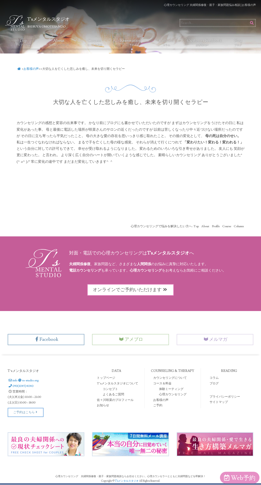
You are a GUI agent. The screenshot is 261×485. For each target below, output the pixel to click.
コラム (214, 378)
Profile (216, 226)
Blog (238, 42)
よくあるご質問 (113, 395)
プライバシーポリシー (225, 397)
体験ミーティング (171, 389)
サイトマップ (219, 402)
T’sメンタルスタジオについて (117, 384)
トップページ (106, 378)
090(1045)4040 (20, 386)
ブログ (214, 384)
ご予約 (157, 406)
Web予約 (239, 478)
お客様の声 (31, 69)
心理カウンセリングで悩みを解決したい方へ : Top (165, 226)
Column (166, 42)
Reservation (130, 42)
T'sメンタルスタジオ (127, 481)
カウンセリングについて (170, 378)
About (59, 42)
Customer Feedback (203, 42)
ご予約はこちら (25, 412)
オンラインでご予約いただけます (130, 290)
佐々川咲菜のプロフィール (115, 400)
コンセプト (110, 389)
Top (23, 42)
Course (94, 42)
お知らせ (103, 406)
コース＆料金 (162, 384)
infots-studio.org (23, 381)
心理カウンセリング (173, 395)
